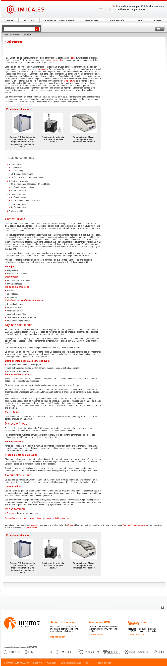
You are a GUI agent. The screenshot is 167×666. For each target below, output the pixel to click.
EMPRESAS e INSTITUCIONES (59, 20)
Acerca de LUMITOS (101, 622)
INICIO (10, 20)
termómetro (43, 69)
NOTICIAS (29, 20)
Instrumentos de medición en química (53, 518)
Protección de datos (103, 663)
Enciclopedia (15, 35)
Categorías (10, 518)
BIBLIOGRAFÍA (117, 20)
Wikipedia (70, 525)
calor (73, 58)
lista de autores (31, 527)
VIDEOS (157, 20)
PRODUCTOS (91, 20)
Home (5, 35)
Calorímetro (35, 525)
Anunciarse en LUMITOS (136, 623)
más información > (58, 637)
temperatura (69, 81)
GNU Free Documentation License (135, 525)
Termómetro (12, 513)
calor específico (56, 60)
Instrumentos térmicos (25, 518)
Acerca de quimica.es (64, 622)
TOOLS (138, 20)
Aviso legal (51, 663)
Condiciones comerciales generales (75, 663)
